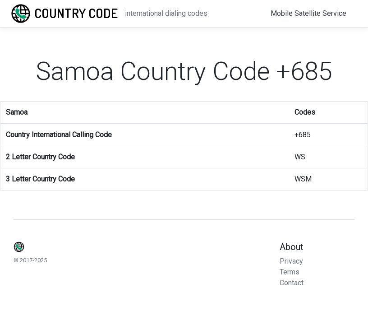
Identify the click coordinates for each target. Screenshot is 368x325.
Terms (289, 272)
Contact (292, 283)
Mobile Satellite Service (308, 13)
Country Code (76, 13)
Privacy (291, 261)
